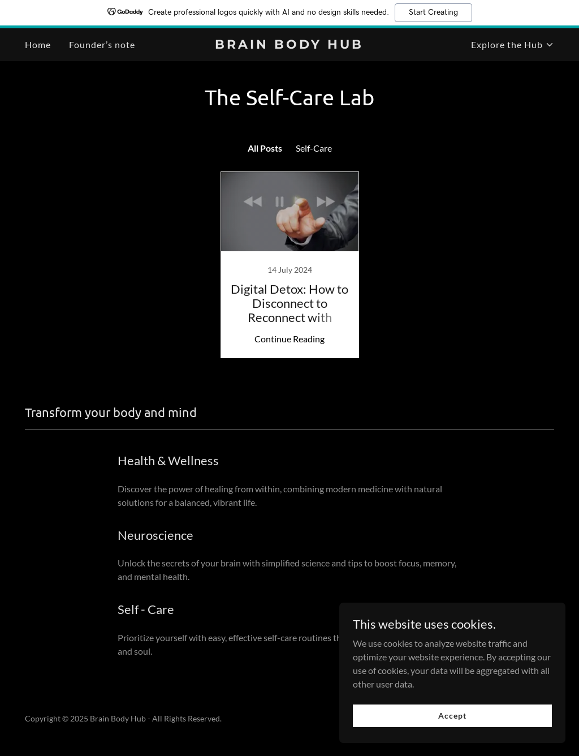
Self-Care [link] (314, 148)
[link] (289, 45)
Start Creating (433, 12)
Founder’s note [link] (102, 44)
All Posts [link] (265, 148)
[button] (512, 44)
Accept (452, 715)
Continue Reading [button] (289, 338)
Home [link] (38, 44)
